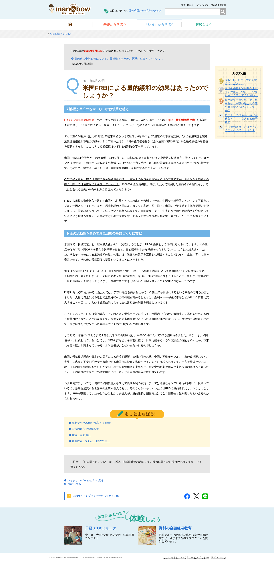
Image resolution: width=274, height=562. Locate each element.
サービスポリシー (198, 557)
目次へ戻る (74, 483)
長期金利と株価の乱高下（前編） (92, 422)
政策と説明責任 (81, 435)
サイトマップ (218, 557)
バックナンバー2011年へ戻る (85, 480)
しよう (204, 24)
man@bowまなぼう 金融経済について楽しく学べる (70, 9)
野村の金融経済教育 (175, 528)
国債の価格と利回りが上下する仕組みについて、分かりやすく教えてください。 (241, 92)
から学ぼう (114, 24)
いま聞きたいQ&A (60, 33)
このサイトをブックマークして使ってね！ (97, 495)
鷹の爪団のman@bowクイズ (145, 10)
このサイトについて (174, 557)
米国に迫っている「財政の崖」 (91, 441)
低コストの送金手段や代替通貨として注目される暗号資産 (241, 119)
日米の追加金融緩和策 (85, 428)
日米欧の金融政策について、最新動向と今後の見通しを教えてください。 (119, 58)
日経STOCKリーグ (100, 528)
